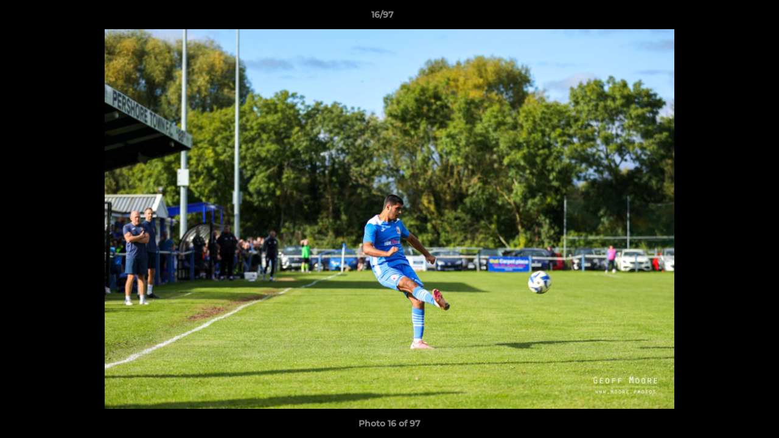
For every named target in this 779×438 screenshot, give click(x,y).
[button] (728, 17)
